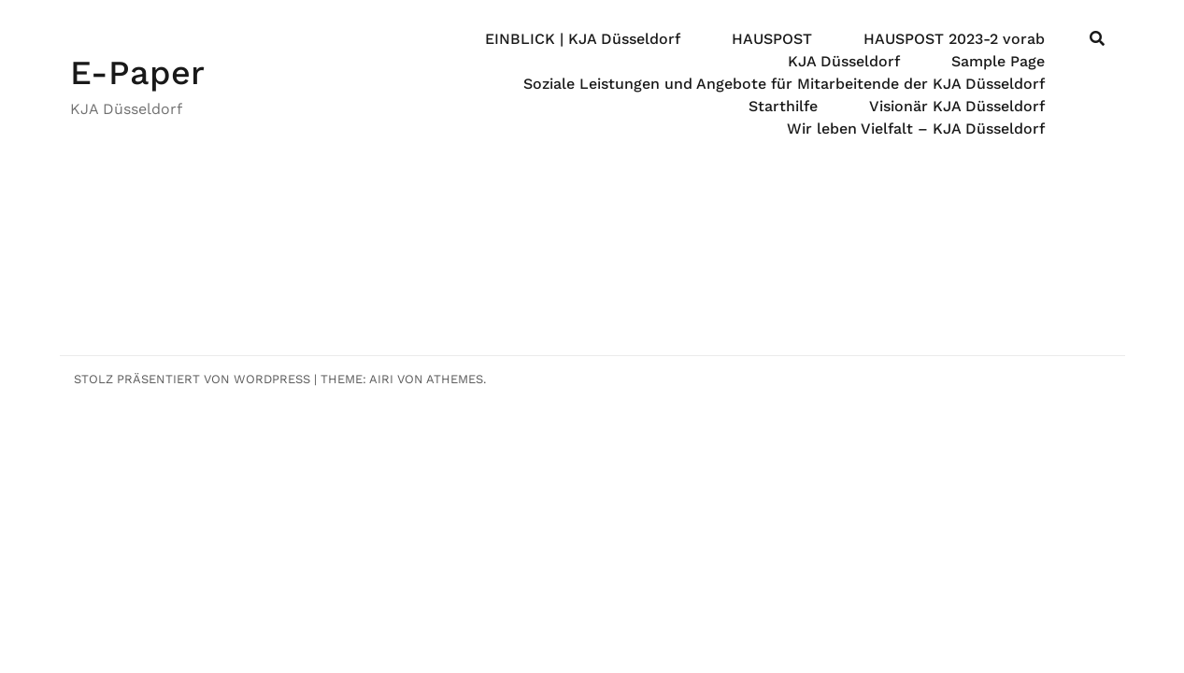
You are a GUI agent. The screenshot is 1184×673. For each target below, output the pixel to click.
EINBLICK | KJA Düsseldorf (582, 39)
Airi (381, 379)
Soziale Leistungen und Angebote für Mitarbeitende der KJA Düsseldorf (784, 84)
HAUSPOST (772, 39)
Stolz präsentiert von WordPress (192, 379)
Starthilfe (783, 106)
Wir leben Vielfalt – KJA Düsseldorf (916, 128)
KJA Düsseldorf (844, 61)
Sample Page (998, 61)
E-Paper (137, 73)
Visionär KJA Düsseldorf (957, 106)
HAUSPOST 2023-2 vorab (954, 39)
